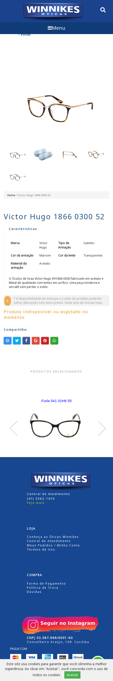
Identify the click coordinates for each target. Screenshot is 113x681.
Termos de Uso (41, 549)
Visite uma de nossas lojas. (84, 303)
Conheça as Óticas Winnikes (53, 537)
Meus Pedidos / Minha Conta (53, 545)
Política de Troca (42, 588)
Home (11, 195)
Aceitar (72, 674)
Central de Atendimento (49, 541)
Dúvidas (34, 592)
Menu (56, 28)
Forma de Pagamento (46, 583)
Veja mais (36, 503)
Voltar (24, 34)
